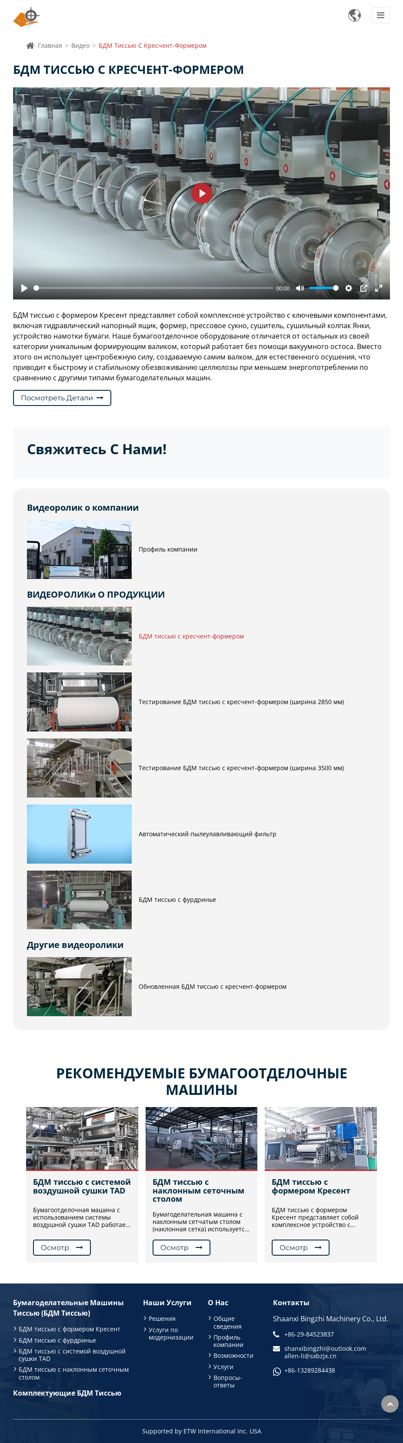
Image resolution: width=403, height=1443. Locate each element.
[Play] (24, 288)
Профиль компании (228, 1341)
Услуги (223, 1367)
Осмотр (55, 1248)
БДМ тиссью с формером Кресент (311, 1186)
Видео (80, 45)
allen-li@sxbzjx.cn (310, 1356)
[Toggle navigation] (380, 15)
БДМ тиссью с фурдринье (57, 1340)
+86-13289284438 (309, 1370)
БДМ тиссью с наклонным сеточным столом (198, 1190)
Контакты (291, 1302)
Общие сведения (227, 1322)
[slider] (153, 288)
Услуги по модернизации (171, 1333)
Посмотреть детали (57, 398)
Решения (162, 1318)
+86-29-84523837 (309, 1334)
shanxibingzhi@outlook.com (325, 1348)
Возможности (233, 1355)
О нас (218, 1302)
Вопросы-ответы (227, 1381)
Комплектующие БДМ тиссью (67, 1393)
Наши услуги (167, 1302)
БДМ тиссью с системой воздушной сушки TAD (82, 1186)
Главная (50, 45)
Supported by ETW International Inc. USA (201, 1431)
